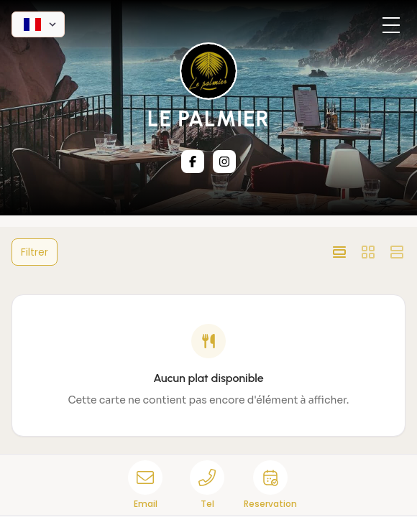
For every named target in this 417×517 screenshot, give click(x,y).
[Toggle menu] (391, 25)
